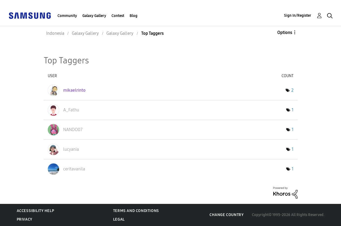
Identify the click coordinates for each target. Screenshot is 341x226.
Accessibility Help (35, 210)
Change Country (227, 215)
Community (67, 15)
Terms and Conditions (136, 210)
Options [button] (284, 32)
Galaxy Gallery (94, 15)
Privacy (24, 219)
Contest (118, 15)
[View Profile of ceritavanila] (74, 169)
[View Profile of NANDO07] (73, 129)
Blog (133, 15)
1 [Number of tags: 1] (292, 109)
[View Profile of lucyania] (71, 149)
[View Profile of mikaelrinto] (74, 90)
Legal (119, 219)
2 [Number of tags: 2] (292, 90)
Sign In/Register (297, 15)
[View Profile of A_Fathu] (71, 109)
